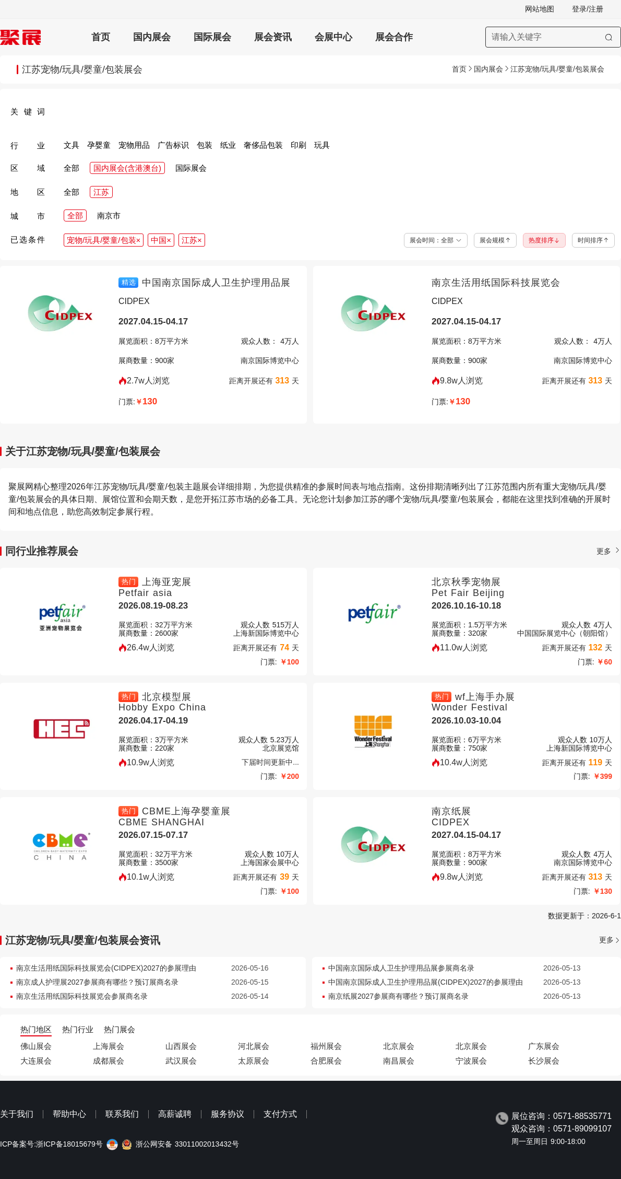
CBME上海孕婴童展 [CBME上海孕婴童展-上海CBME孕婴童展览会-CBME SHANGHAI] (186, 811)
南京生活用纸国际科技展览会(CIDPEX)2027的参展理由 (106, 968)
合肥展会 (326, 1060)
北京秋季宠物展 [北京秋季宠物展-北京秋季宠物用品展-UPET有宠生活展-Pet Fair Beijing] (466, 582)
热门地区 (36, 1029)
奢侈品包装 (263, 145)
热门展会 (119, 1029)
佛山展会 (36, 1046)
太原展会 (253, 1060)
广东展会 (543, 1046)
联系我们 (122, 1114)
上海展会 (108, 1046)
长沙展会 (543, 1060)
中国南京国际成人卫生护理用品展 (216, 282)
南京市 (109, 215)
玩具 (322, 145)
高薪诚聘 (175, 1114)
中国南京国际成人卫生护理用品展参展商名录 (401, 968)
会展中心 (333, 37)
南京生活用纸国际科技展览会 (496, 282)
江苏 (101, 192)
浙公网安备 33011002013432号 (187, 1144)
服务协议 (227, 1114)
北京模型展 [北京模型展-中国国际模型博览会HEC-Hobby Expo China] (167, 697)
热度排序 (544, 240)
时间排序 (593, 240)
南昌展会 (398, 1060)
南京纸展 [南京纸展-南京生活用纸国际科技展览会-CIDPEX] (451, 811)
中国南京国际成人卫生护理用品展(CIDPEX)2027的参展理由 (425, 982)
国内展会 (152, 37)
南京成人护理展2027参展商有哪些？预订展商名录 (97, 982)
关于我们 (16, 1114)
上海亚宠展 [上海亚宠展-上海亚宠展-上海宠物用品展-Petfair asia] (167, 582)
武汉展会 (181, 1060)
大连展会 (36, 1060)
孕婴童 (99, 145)
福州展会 (326, 1046)
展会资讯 (273, 37)
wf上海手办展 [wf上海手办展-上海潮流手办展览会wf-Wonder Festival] (485, 697)
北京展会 (398, 1046)
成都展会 (108, 1060)
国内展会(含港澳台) (127, 168)
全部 (71, 168)
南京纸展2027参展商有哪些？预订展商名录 (398, 996)
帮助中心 (69, 1114)
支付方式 (280, 1114)
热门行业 (77, 1029)
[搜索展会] (553, 37)
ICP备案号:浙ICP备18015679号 (51, 1144)
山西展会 (181, 1046)
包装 (204, 145)
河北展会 (253, 1046)
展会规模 (495, 240)
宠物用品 (134, 145)
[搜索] (608, 37)
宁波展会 (471, 1060)
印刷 (298, 145)
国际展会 (212, 37)
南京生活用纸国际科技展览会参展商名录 (82, 996)
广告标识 (173, 145)
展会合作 (394, 37)
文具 (71, 145)
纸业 (228, 145)
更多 (608, 551)
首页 (100, 37)
